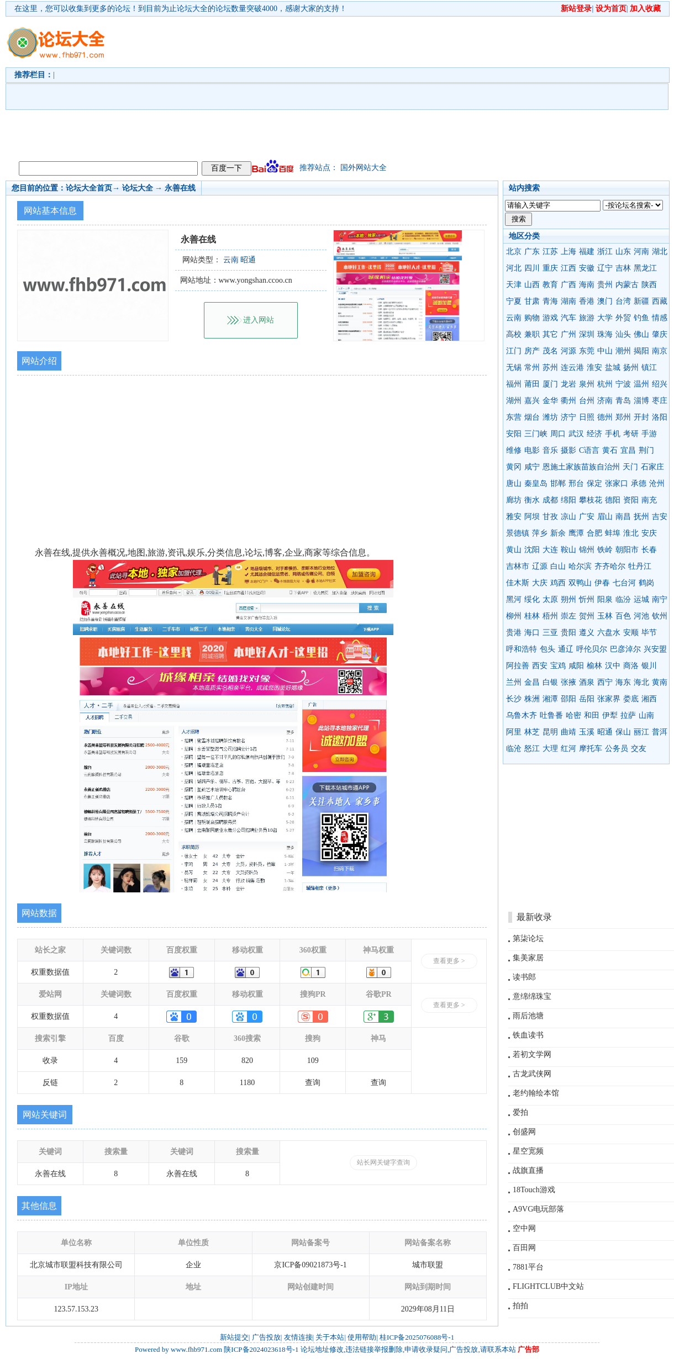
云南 (514, 318)
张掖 (568, 682)
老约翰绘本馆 (536, 1093)
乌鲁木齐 (521, 715)
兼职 (532, 334)
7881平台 (528, 1267)
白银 (550, 682)
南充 (649, 500)
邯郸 (558, 483)
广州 (568, 334)
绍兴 (659, 384)
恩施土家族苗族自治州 (581, 467)
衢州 (568, 400)
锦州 (586, 550)
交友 (638, 748)
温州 (641, 384)
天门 (630, 467)
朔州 (568, 599)
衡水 (532, 500)
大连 (550, 550)
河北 (514, 268)
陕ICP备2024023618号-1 (261, 1349)
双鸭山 (580, 583)
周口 (558, 434)
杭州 (605, 384)
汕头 (623, 334)
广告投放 (266, 1337)
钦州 (659, 616)
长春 (649, 550)
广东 (532, 251)
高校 (514, 334)
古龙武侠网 (532, 1074)
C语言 (589, 450)
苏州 (550, 367)
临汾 (623, 599)
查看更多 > (449, 961)
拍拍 (520, 1306)
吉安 (659, 516)
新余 (558, 533)
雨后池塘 (528, 1016)
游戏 (550, 318)
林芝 (532, 732)
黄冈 (514, 467)
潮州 (623, 351)
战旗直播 (528, 1170)
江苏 (550, 251)
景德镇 (517, 533)
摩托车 (590, 748)
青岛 (623, 400)
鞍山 (568, 550)
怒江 (532, 748)
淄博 (641, 400)
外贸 (623, 318)
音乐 (550, 450)
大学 (605, 318)
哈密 (573, 715)
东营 (514, 417)
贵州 (605, 285)
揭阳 (641, 351)
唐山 (514, 483)
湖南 (568, 301)
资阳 (631, 500)
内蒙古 (627, 285)
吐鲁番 (551, 715)
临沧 (514, 748)
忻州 (586, 599)
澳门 (605, 301)
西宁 (605, 682)
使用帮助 (361, 1337)
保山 (623, 732)
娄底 (631, 699)
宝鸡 (558, 666)
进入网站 (258, 320)
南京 (659, 351)
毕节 (649, 632)
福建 (586, 251)
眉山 (605, 516)
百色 (623, 616)
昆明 (550, 732)
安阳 (514, 434)
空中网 (524, 1228)
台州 (586, 400)
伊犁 (610, 715)
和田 (591, 715)
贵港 (514, 632)
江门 (514, 351)
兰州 (514, 682)
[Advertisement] (219, 86)
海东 (623, 682)
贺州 (586, 616)
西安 (539, 666)
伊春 (602, 583)
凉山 (568, 516)
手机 (612, 434)
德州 (605, 417)
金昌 (532, 682)
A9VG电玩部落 (538, 1209)
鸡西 (558, 583)
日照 (586, 417)
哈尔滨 (580, 566)
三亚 (550, 632)
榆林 (594, 666)
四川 (532, 268)
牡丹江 (639, 566)
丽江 (641, 732)
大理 (550, 748)
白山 (558, 566)
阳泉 (605, 599)
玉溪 (586, 732)
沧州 (657, 483)
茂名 (550, 351)
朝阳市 (627, 550)
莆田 (532, 384)
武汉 (576, 434)
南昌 (623, 516)
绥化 (532, 599)
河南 (641, 251)
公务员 (616, 748)
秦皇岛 (535, 483)
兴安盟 (655, 649)
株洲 (532, 699)
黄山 (514, 550)
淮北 (631, 533)
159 (181, 1060)
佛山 (641, 334)
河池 (641, 616)
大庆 (539, 583)
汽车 (568, 318)
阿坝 (532, 516)
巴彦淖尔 (625, 649)
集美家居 (528, 958)
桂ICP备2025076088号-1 (417, 1337)
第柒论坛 (528, 938)
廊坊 (514, 500)
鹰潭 (576, 533)
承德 (638, 483)
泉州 (586, 384)
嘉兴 (532, 400)
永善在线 (180, 188)
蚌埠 (612, 533)
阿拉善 (517, 666)
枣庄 (659, 400)
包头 (547, 649)
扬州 (631, 367)
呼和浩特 (521, 649)
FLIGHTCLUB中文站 (548, 1286)
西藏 (659, 301)
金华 (550, 400)
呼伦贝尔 (591, 649)
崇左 (568, 616)
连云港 (572, 367)
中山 (605, 351)
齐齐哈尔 (609, 566)
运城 (641, 599)
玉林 (605, 616)
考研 (631, 434)
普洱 (659, 732)
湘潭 (550, 699)
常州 (532, 367)
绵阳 (568, 500)
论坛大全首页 (89, 188)
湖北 (659, 251)
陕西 (649, 285)
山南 (646, 715)
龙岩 (568, 384)
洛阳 (659, 417)
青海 (550, 301)
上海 (568, 251)
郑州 (623, 417)
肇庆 (659, 334)
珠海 (605, 334)
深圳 (586, 334)
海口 (532, 632)
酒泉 (586, 682)
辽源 (539, 566)
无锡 (514, 367)
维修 (514, 450)
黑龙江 (645, 268)
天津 (514, 285)
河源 (568, 351)
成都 (550, 500)
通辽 (565, 649)
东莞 (586, 351)
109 (313, 1060)
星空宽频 (528, 1151)
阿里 (514, 732)
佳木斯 (517, 583)
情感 (659, 318)
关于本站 (329, 1337)
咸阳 (576, 666)
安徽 (586, 268)
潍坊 (550, 417)
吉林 (623, 268)
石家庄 (652, 467)
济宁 (568, 417)
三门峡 (535, 434)
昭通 (605, 732)
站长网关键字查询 (383, 1162)
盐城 (612, 367)
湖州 (514, 400)
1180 (247, 1082)
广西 (568, 285)
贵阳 (568, 632)
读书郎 (524, 977)
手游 (649, 434)
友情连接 (298, 1337)
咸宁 (532, 467)
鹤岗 (646, 583)
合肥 (594, 533)
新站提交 (234, 1337)
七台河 (624, 583)
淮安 (594, 367)
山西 (532, 285)
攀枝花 (590, 500)
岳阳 (586, 699)
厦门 (550, 384)
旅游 (586, 318)
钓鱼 (641, 318)
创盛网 (524, 1132)
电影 (532, 450)
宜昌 (628, 450)
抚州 (641, 516)
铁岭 (605, 550)
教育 (550, 285)
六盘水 (608, 632)
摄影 (568, 450)
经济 (594, 434)
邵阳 (568, 699)
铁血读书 (528, 1035)
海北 (641, 682)
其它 (550, 334)
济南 (605, 400)
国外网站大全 (363, 167)
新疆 (641, 301)
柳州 (514, 616)
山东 (623, 251)
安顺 (631, 632)
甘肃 (532, 301)
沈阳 (532, 550)
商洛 (631, 666)
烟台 (532, 417)
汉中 (612, 666)
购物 (532, 318)
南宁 (659, 599)
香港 (586, 301)
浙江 (605, 251)
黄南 (659, 682)
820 (247, 1060)
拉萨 (628, 715)
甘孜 (550, 516)
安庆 (649, 533)
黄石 (610, 450)
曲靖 (568, 732)
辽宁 (605, 268)
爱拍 (520, 1112)
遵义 (586, 632)
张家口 (616, 483)
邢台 (576, 483)
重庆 (550, 268)
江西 (568, 268)
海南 (586, 285)
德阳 (612, 500)
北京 (514, 251)
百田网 (524, 1248)
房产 (532, 351)
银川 (649, 666)
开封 (641, 417)
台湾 (623, 301)
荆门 (646, 450)
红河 (568, 748)
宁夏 (514, 301)
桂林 (532, 616)
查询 (312, 1082)
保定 (594, 483)
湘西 (649, 699)
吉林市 (517, 566)
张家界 (608, 699)
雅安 (514, 516)
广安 (586, 516)
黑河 (514, 599)
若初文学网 (532, 1054)
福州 (514, 384)
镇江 (649, 367)
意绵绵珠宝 (532, 996)
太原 (550, 599)
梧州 (550, 616)
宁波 (623, 384)
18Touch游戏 (534, 1190)
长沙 (514, 699)
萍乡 (539, 533)
